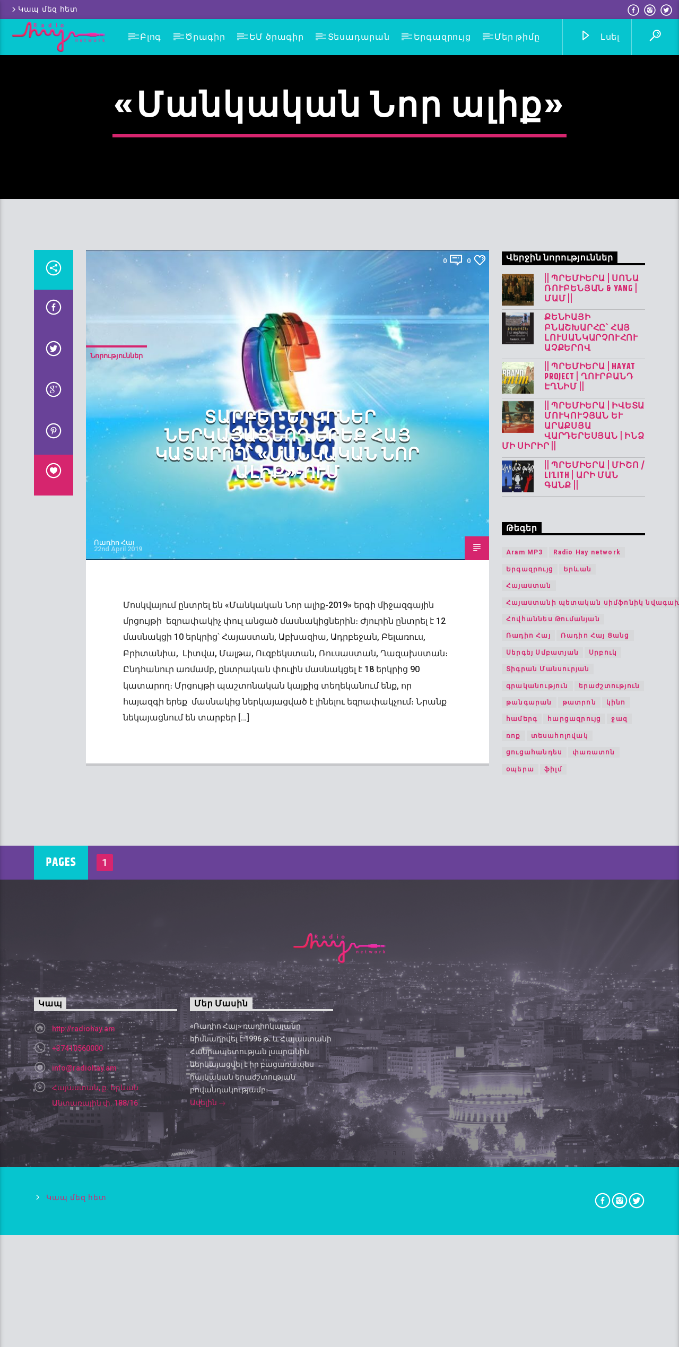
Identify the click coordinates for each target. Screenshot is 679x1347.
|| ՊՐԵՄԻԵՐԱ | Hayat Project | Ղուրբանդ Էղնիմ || (590, 768)
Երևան (577, 960)
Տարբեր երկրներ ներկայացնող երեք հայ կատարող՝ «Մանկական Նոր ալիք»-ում (287, 836)
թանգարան (529, 1094)
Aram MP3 (524, 944)
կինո (616, 1094)
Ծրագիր (205, 37)
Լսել (600, 37)
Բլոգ (150, 37)
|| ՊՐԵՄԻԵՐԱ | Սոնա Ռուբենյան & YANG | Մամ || (591, 680)
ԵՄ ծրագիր (276, 37)
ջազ (619, 1110)
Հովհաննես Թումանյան (553, 1010)
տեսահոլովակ (559, 1127)
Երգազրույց (442, 37)
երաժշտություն (609, 1077)
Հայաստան (529, 977)
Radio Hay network (587, 944)
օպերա (520, 1160)
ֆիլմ (553, 1160)
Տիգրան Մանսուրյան (547, 1060)
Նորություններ (116, 747)
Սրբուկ (603, 1044)
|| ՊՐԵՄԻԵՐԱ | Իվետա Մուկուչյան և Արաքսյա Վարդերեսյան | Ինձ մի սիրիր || (573, 818)
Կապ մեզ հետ (44, 9)
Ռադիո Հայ (114, 934)
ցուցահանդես (534, 1144)
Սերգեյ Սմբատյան (542, 1044)
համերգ (521, 1110)
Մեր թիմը (516, 37)
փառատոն (593, 1144)
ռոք (513, 1127)
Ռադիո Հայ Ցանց (595, 1027)
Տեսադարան (359, 37)
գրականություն (537, 1077)
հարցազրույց (574, 1110)
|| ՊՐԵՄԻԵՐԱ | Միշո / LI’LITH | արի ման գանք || (594, 867)
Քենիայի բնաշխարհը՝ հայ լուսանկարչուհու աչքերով (591, 724)
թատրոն (579, 1094)
